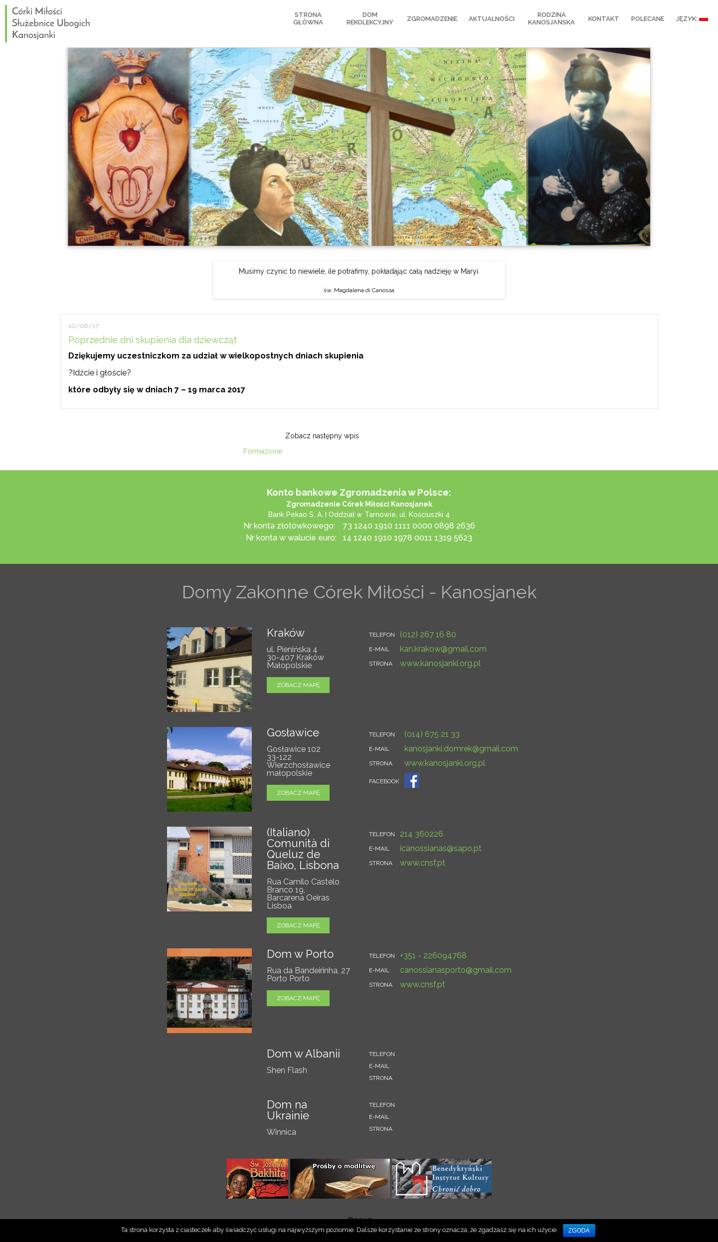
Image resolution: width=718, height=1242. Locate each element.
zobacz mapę (298, 685)
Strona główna (308, 18)
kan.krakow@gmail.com (443, 649)
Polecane (647, 18)
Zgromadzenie (432, 18)
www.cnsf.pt (422, 863)
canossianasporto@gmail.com (456, 970)
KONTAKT (603, 18)
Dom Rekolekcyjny (370, 18)
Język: (692, 18)
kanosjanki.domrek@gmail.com (461, 748)
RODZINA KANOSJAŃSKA (551, 18)
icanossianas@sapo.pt (441, 848)
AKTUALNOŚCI (492, 18)
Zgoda (579, 1230)
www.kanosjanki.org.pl (440, 663)
